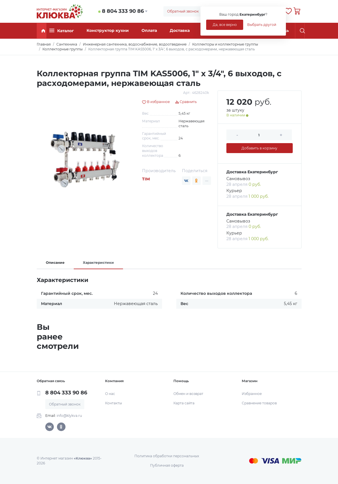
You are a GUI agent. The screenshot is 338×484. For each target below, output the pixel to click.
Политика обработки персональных (166, 456)
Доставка (180, 30)
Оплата (149, 30)
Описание (55, 262)
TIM (146, 179)
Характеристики (98, 262)
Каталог (61, 30)
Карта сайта (183, 403)
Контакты (113, 403)
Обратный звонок (183, 11)
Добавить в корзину (259, 148)
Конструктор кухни (108, 30)
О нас (110, 394)
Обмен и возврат (188, 394)
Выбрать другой (261, 24)
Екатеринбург (262, 171)
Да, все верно (225, 24)
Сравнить (186, 102)
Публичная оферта (167, 465)
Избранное (252, 394)
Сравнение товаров (259, 403)
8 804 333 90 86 (123, 11)
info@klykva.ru (69, 415)
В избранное (156, 102)
